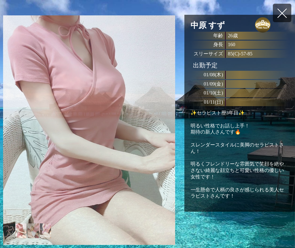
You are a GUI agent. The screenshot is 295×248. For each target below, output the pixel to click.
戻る (282, 13)
